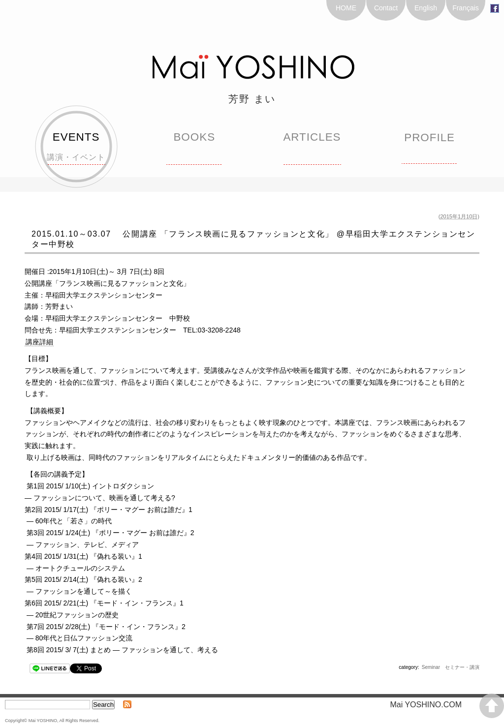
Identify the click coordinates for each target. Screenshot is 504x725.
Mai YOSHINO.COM (430, 704)
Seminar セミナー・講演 (450, 667)
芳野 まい (252, 98)
